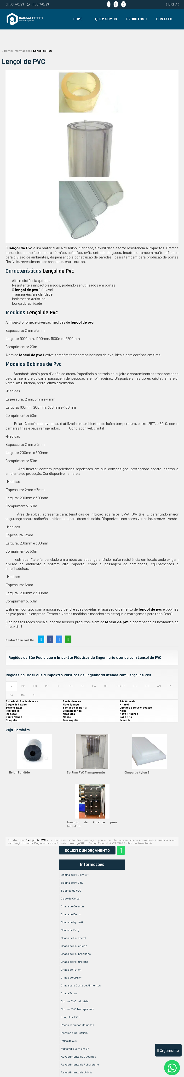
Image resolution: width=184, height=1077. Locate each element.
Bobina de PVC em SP (74, 874)
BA (94, 685)
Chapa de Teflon (71, 969)
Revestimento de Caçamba (78, 1056)
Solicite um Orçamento (87, 850)
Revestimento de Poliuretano (80, 1064)
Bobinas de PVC (71, 890)
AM (159, 685)
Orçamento (168, 1050)
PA (11, 695)
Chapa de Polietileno (74, 945)
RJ (11, 685)
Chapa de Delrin (71, 914)
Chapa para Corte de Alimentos (81, 985)
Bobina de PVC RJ (72, 882)
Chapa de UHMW (71, 977)
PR (47, 685)
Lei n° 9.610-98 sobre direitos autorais (129, 843)
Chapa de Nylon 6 (137, 772)
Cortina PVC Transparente (86, 772)
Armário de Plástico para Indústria (92, 824)
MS (135, 685)
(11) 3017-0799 (15, 4)
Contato (164, 19)
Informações (92, 864)
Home (78, 19)
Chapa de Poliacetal (73, 938)
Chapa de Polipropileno (76, 953)
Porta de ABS (69, 1040)
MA (23, 695)
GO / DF (120, 685)
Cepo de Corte (70, 898)
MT (147, 685)
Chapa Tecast (69, 993)
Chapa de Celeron (72, 906)
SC (59, 685)
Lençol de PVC (70, 1017)
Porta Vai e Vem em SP (75, 1048)
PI (170, 685)
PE (82, 685)
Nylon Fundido (19, 772)
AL (34, 695)
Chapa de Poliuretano (74, 961)
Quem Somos (106, 19)
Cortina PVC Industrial (75, 1001)
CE (106, 685)
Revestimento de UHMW (76, 1072)
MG (23, 685)
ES (35, 685)
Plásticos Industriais (74, 1032)
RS (71, 685)
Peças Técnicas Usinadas (77, 1024)
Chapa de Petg (70, 930)
